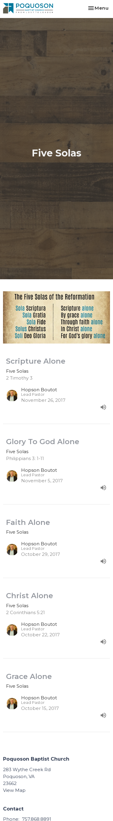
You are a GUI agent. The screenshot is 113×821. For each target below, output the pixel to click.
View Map (14, 790)
